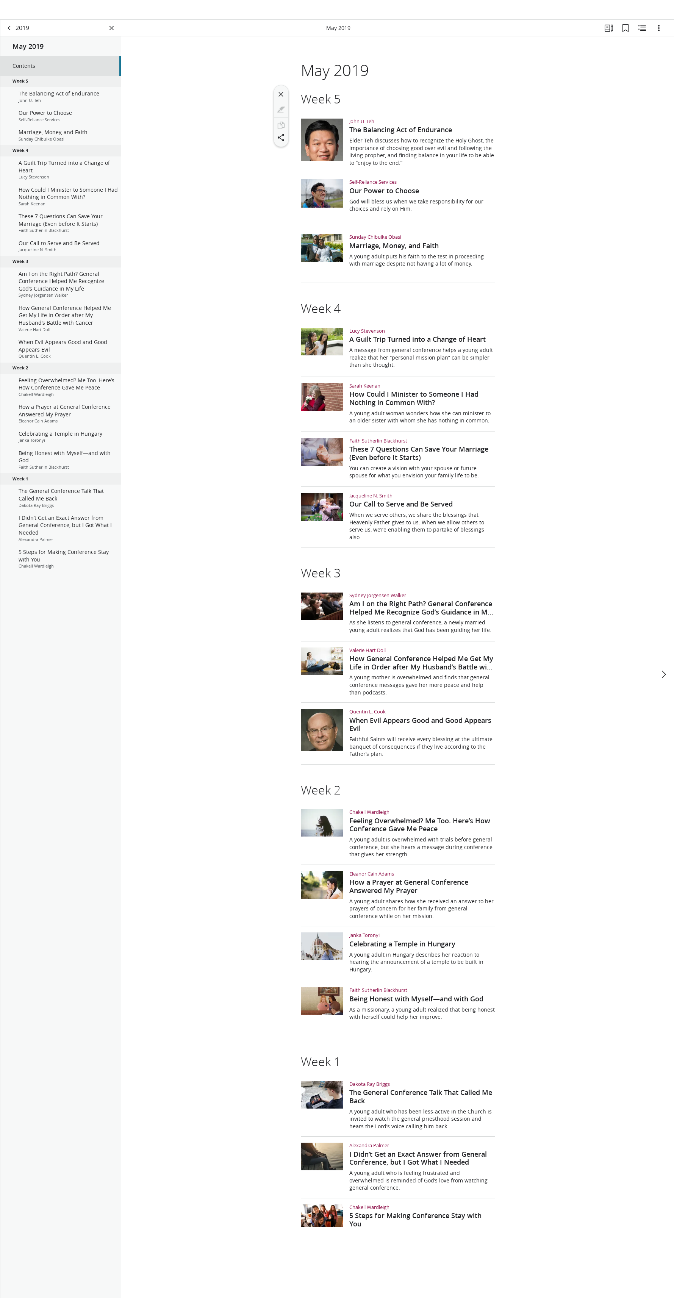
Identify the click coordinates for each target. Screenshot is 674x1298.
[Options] (658, 36)
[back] (9, 36)
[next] (663, 656)
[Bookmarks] (625, 36)
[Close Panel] (112, 36)
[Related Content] (642, 36)
